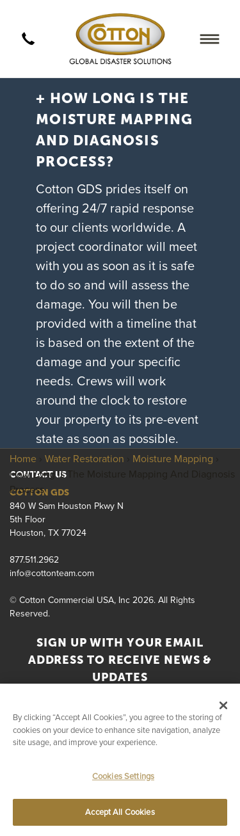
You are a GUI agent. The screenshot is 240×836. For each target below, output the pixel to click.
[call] (28, 39)
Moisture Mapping (172, 458)
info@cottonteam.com (52, 573)
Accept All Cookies (119, 811)
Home (23, 458)
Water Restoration (84, 458)
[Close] (223, 705)
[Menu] (209, 38)
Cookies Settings (123, 776)
